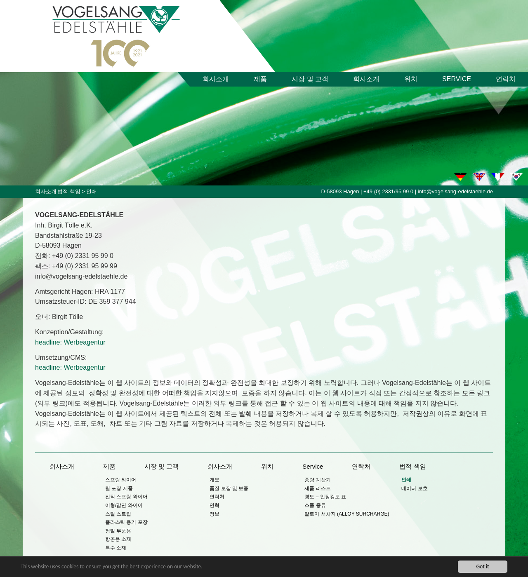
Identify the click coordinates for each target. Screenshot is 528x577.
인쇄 (406, 480)
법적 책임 (68, 191)
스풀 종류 (314, 505)
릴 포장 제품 (119, 488)
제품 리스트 (317, 488)
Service (456, 78)
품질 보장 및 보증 (229, 488)
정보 (214, 514)
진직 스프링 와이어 (126, 497)
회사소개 (216, 78)
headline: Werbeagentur (70, 342)
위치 (410, 78)
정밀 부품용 (118, 531)
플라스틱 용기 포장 (126, 522)
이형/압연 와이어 (124, 505)
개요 (214, 480)
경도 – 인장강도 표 (325, 497)
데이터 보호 (414, 488)
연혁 (214, 505)
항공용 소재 (118, 539)
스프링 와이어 (120, 480)
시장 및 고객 (310, 78)
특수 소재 (115, 548)
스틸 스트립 (118, 514)
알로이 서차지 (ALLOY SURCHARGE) (346, 514)
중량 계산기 (317, 480)
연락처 (506, 78)
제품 (260, 78)
